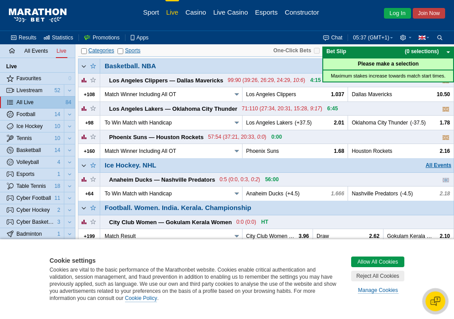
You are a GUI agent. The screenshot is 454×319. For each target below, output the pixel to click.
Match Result (120, 236)
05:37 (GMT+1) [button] (371, 38)
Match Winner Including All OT (140, 94)
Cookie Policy (141, 298)
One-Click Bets (292, 50)
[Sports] (120, 51)
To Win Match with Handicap (138, 123)
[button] (405, 37)
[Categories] (84, 51)
